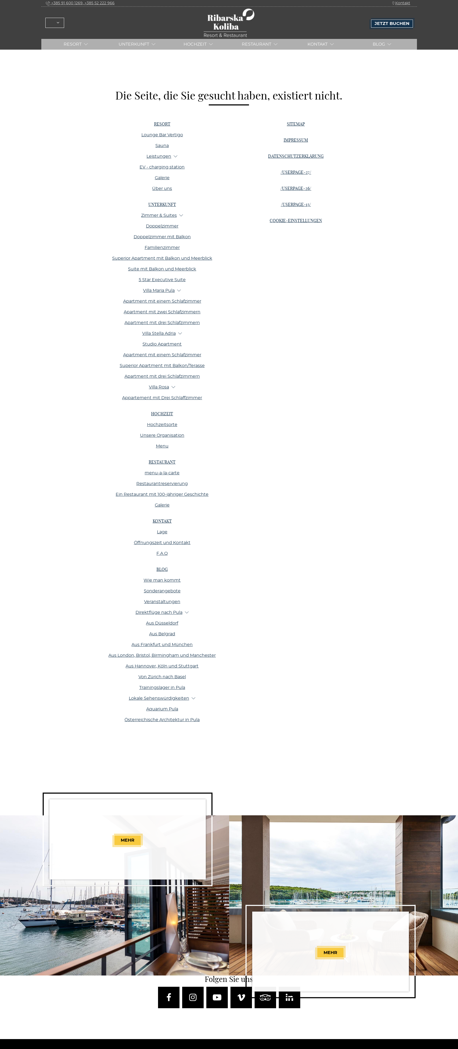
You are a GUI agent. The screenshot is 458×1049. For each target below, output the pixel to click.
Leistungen (162, 156)
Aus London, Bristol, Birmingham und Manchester (162, 655)
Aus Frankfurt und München (162, 645)
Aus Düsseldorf (162, 623)
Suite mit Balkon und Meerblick (162, 269)
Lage (162, 532)
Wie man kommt (162, 580)
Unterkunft (137, 44)
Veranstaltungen (162, 602)
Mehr (128, 840)
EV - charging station (162, 167)
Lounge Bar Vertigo (162, 135)
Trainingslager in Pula (162, 687)
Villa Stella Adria (162, 333)
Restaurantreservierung (162, 484)
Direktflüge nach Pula (162, 612)
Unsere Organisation (162, 435)
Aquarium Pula (162, 709)
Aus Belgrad (162, 634)
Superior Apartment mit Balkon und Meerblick (162, 258)
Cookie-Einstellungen (296, 221)
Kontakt (400, 3)
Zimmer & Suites (162, 215)
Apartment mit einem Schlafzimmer (162, 301)
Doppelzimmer (162, 226)
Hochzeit (198, 44)
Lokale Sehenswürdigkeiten (162, 698)
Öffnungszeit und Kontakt (162, 543)
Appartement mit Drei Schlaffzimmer (162, 398)
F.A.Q (162, 553)
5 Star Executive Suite (162, 280)
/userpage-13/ (296, 205)
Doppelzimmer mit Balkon (162, 237)
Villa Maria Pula (162, 290)
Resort (76, 44)
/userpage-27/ (296, 172)
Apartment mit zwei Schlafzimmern (162, 312)
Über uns (162, 188)
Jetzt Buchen (392, 23)
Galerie (162, 178)
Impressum (296, 140)
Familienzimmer (162, 247)
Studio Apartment (162, 344)
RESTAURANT (260, 44)
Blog (382, 44)
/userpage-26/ (295, 188)
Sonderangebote (162, 591)
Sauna (162, 146)
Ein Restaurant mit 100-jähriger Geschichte (162, 494)
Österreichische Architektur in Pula (162, 720)
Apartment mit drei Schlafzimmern (162, 323)
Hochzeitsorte (162, 425)
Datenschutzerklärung (296, 156)
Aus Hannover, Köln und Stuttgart (162, 666)
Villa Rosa (162, 387)
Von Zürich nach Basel (162, 677)
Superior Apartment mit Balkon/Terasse (162, 366)
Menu (162, 446)
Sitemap (296, 124)
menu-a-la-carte (162, 473)
